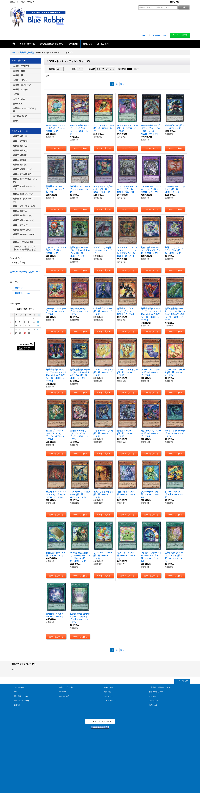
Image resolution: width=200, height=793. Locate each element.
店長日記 (107, 692)
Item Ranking (19, 687)
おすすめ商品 (64, 696)
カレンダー (108, 696)
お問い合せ (153, 705)
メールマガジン (110, 701)
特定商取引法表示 (156, 692)
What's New (108, 687)
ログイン (144, 35)
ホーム (16, 692)
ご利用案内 (153, 701)
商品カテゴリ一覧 (66, 687)
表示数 (52, 69)
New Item (62, 692)
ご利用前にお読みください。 (160, 687)
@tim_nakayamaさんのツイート (25, 272)
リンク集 (152, 696)
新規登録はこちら (160, 35)
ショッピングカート (22, 701)
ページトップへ (183, 681)
